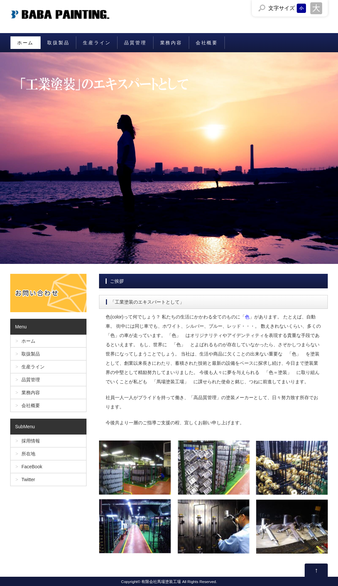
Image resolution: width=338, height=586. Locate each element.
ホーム (25, 42)
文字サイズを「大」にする (316, 8)
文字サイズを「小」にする (301, 8)
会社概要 (207, 42)
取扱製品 (58, 42)
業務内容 (171, 42)
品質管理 (135, 42)
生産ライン (97, 42)
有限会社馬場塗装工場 (161, 581)
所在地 (28, 453)
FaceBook (31, 466)
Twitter (28, 479)
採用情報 (30, 440)
